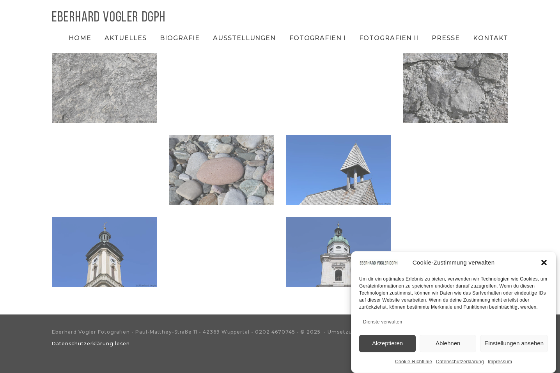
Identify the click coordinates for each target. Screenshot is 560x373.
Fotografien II (388, 38)
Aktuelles (126, 38)
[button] (544, 265)
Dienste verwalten (382, 324)
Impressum (500, 364)
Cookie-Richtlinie (413, 364)
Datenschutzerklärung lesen (91, 343)
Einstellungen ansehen (514, 346)
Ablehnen (448, 346)
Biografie (180, 38)
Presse (446, 38)
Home (80, 38)
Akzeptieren (387, 346)
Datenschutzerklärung (460, 364)
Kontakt (490, 38)
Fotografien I (317, 38)
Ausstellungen (244, 38)
